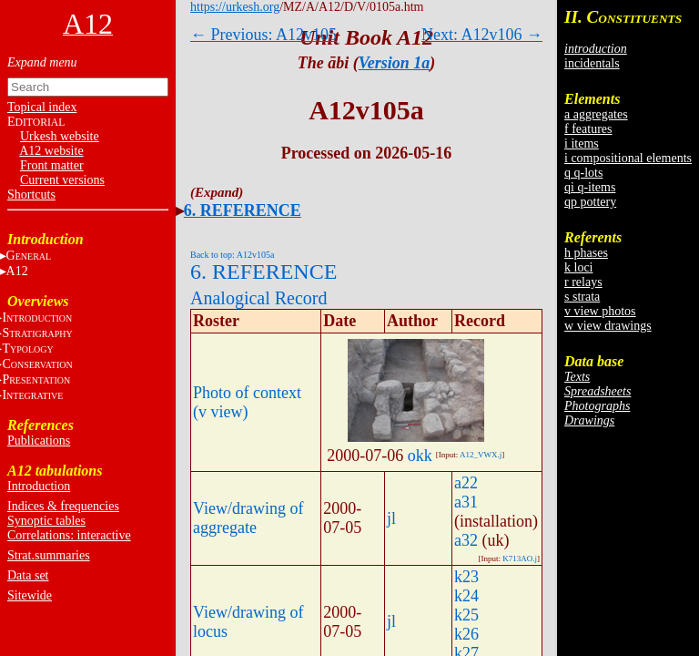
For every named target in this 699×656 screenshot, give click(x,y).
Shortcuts (31, 194)
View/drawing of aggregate (248, 518)
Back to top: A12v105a (232, 255)
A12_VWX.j (480, 454)
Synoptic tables (46, 521)
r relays (583, 282)
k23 (466, 577)
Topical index (41, 107)
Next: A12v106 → (481, 35)
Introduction (38, 486)
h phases (586, 253)
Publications (38, 440)
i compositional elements (628, 158)
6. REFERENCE (242, 210)
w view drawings (608, 326)
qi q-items (589, 187)
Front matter (52, 165)
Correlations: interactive (69, 535)
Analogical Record (259, 298)
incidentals (592, 63)
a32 (466, 540)
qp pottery (590, 202)
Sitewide (29, 595)
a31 (466, 502)
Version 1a (395, 63)
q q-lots (583, 172)
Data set (27, 575)
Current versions (62, 180)
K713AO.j (519, 558)
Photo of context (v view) (247, 402)
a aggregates (596, 114)
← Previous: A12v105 (263, 35)
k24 (466, 596)
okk (420, 455)
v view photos (600, 311)
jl (391, 518)
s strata (582, 296)
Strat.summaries (48, 555)
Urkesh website (59, 136)
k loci (578, 267)
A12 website (51, 151)
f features (588, 129)
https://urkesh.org (234, 7)
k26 (466, 634)
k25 (466, 615)
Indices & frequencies (63, 506)
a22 (466, 483)
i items (581, 143)
